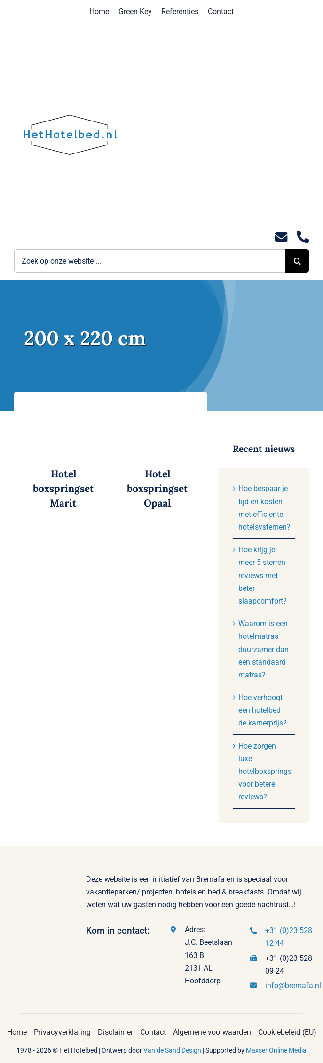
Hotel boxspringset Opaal (157, 488)
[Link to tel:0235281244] (303, 237)
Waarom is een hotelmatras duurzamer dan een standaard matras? (263, 649)
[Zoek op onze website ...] (149, 261)
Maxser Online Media (276, 1050)
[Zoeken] (297, 261)
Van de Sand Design (172, 1050)
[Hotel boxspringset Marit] (63, 407)
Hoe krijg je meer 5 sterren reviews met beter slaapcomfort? (262, 575)
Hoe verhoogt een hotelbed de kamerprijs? (262, 710)
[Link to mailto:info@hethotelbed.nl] (281, 237)
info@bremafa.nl (293, 985)
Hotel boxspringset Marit (63, 488)
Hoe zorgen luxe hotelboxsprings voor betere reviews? (264, 771)
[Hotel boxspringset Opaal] (157, 407)
